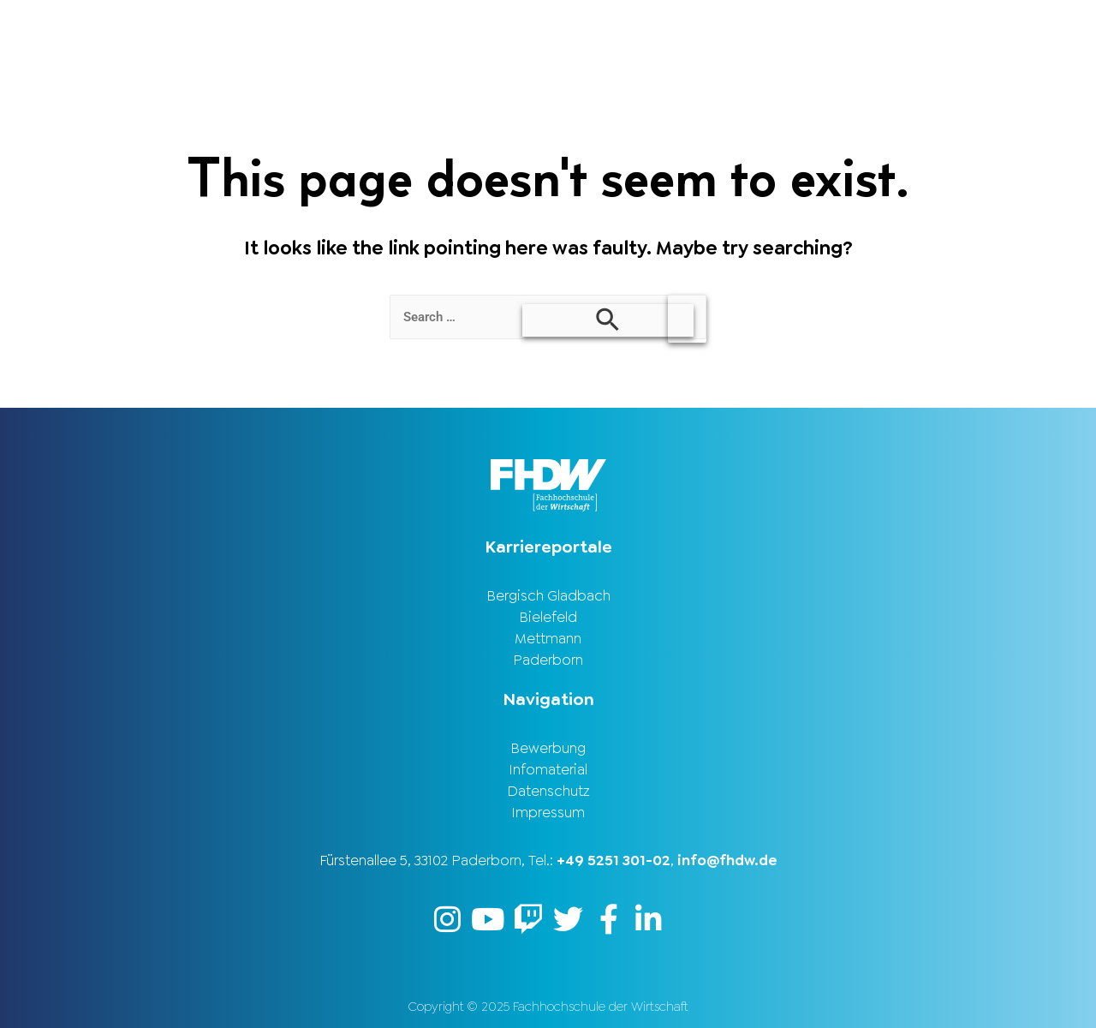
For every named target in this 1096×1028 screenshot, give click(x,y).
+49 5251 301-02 (613, 860)
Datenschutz (548, 790)
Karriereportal (1011, 28)
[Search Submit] (608, 320)
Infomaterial (548, 769)
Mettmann (548, 638)
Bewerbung (548, 747)
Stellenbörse (867, 28)
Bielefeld (548, 616)
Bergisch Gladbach (548, 595)
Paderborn (548, 659)
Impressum (548, 812)
